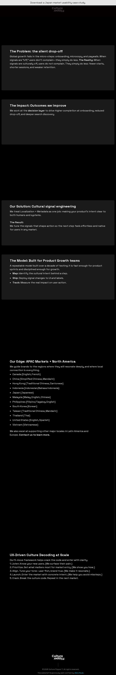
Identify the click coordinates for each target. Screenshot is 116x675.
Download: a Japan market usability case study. (58, 2)
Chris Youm (79, 673)
